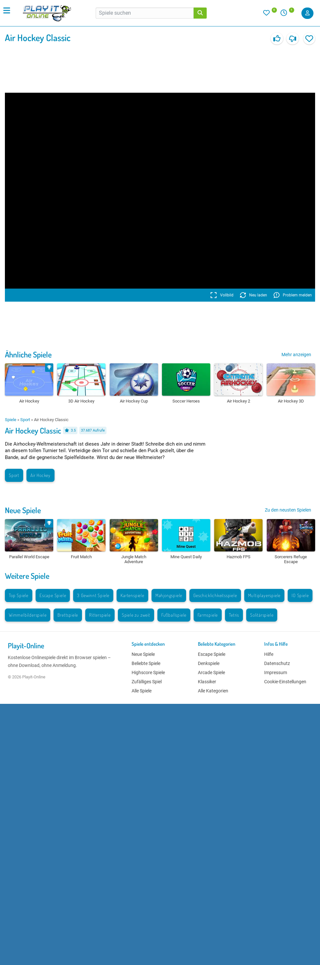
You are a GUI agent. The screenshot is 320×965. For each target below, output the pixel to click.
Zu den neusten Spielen (288, 510)
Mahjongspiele (168, 595)
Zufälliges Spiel (147, 681)
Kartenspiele (132, 595)
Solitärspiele (261, 615)
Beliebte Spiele (146, 663)
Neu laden (253, 295)
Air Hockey (40, 475)
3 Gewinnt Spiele (93, 595)
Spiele (10, 419)
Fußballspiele (173, 615)
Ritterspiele (100, 615)
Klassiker (207, 681)
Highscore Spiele (148, 672)
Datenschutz (277, 663)
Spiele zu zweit (136, 615)
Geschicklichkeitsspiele (215, 595)
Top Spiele (18, 595)
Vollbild (221, 295)
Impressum (275, 672)
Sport (25, 419)
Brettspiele (67, 615)
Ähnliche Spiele (28, 354)
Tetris (234, 615)
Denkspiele (208, 663)
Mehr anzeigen (296, 354)
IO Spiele (300, 595)
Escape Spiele (53, 595)
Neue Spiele (23, 510)
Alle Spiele (142, 690)
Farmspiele (208, 615)
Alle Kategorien (213, 690)
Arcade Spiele (211, 672)
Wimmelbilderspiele (27, 615)
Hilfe (268, 654)
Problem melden (293, 295)
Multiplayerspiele (264, 595)
